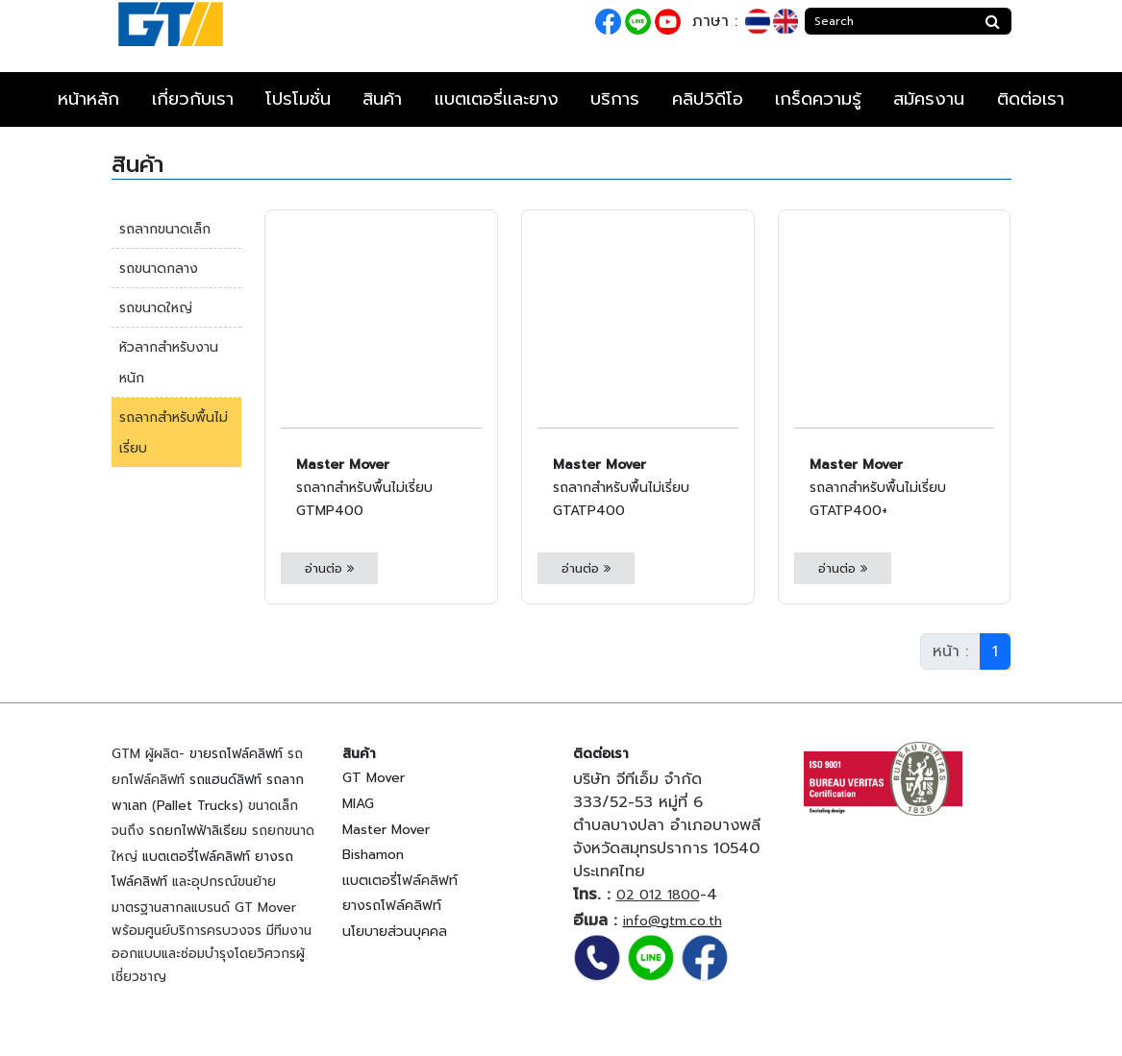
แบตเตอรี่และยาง (497, 99)
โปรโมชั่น (298, 99)
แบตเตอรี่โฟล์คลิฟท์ (196, 857)
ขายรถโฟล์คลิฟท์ (236, 754)
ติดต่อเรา (1030, 99)
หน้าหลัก (88, 99)
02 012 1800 (658, 895)
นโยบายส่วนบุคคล (394, 931)
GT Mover (373, 778)
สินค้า (382, 99)
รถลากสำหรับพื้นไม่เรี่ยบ (173, 432)
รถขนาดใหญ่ (155, 308)
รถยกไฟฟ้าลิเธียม (198, 831)
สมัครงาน (928, 99)
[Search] (890, 21)
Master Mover (386, 830)
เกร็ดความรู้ (818, 99)
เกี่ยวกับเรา (193, 99)
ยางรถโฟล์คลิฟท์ (391, 906)
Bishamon (373, 855)
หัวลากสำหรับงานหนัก (168, 362)
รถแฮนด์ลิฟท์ (225, 780)
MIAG (358, 804)
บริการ (614, 99)
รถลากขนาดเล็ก (165, 229)
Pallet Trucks (197, 806)
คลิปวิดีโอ (707, 99)
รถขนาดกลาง (158, 268)
